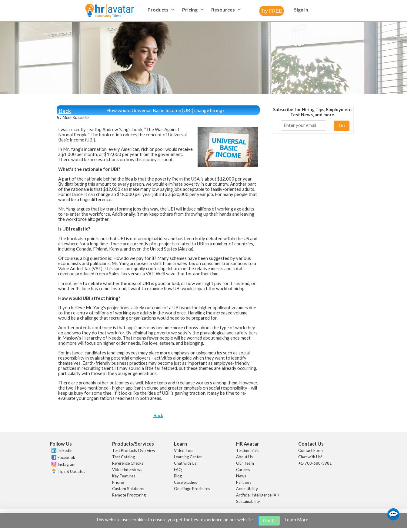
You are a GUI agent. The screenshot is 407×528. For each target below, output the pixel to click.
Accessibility (247, 488)
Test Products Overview (133, 450)
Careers (243, 469)
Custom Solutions (128, 488)
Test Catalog (123, 456)
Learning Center (188, 456)
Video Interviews (127, 469)
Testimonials (247, 450)
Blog (178, 475)
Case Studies (185, 482)
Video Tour (184, 450)
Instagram (66, 464)
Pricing (118, 482)
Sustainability (248, 501)
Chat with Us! (186, 463)
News (241, 475)
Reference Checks (127, 463)
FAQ (178, 469)
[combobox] (271, 11)
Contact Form (310, 450)
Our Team (245, 463)
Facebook (66, 457)
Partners (243, 482)
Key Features (123, 475)
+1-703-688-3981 (315, 463)
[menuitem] (160, 9)
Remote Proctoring (129, 495)
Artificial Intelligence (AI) (257, 495)
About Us (244, 456)
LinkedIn (65, 450)
